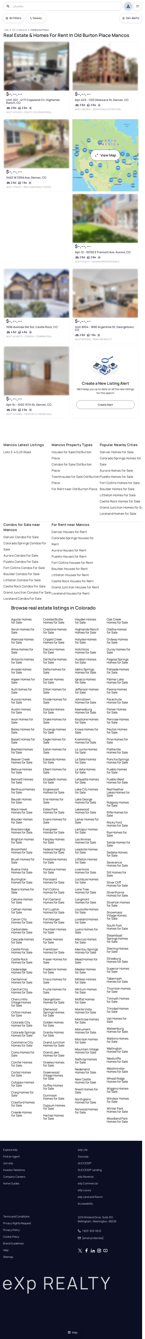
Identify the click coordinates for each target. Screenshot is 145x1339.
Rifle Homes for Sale (117, 814)
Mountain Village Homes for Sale (87, 1050)
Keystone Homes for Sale (86, 720)
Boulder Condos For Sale (21, 574)
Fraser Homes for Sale (55, 960)
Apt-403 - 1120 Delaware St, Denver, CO (101, 100)
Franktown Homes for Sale (53, 950)
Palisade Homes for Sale (118, 670)
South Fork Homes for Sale (117, 927)
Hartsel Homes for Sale (53, 1117)
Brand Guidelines (13, 1243)
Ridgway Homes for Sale (118, 804)
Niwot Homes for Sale (86, 1090)
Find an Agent (11, 1156)
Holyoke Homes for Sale (85, 641)
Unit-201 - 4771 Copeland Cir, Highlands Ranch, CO (33, 101)
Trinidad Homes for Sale (118, 1010)
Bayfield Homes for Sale (22, 750)
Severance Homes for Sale (117, 864)
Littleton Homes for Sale (118, 495)
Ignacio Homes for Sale (85, 680)
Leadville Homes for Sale (86, 850)
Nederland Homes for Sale (85, 1070)
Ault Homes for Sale (21, 690)
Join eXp (8, 1163)
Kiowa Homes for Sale (86, 730)
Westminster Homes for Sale (117, 1070)
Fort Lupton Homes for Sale (53, 910)
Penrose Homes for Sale (118, 720)
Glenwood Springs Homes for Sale (53, 1012)
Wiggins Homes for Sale (117, 1090)
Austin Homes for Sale (21, 710)
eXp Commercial (88, 1183)
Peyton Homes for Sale (117, 730)
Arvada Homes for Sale (21, 670)
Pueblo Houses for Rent (69, 556)
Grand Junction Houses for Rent (75, 587)
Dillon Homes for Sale (54, 690)
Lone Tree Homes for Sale (85, 890)
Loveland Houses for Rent (71, 593)
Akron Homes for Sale (22, 631)
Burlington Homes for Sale (21, 880)
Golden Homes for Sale (53, 1024)
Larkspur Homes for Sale (86, 830)
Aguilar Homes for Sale (21, 621)
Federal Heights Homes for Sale (54, 850)
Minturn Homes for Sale (86, 990)
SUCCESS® (84, 1163)
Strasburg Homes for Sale (117, 960)
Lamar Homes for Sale (87, 820)
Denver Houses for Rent (69, 532)
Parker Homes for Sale (116, 710)
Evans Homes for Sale (55, 820)
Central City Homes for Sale (21, 990)
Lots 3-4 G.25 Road (17, 452)
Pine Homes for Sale (117, 740)
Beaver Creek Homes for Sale (21, 760)
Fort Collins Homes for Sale (120, 483)
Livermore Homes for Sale (85, 870)
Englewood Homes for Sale (53, 790)
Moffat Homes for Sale (85, 1000)
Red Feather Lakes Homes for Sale (118, 792)
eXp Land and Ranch (90, 1197)
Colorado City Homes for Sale (21, 1024)
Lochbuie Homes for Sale (86, 880)
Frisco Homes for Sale (55, 980)
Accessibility (85, 1203)
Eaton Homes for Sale (54, 750)
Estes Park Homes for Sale (53, 810)
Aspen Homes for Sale (23, 680)
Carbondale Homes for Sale (21, 930)
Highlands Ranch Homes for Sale (87, 631)
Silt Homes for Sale (116, 874)
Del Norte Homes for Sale (55, 661)
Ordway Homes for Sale (117, 641)
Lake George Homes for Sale (85, 800)
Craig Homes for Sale (22, 1094)
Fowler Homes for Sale (53, 940)
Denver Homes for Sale (116, 452)
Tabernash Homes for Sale (117, 980)
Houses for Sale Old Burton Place (71, 455)
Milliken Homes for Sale (85, 980)
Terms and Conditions (16, 1216)
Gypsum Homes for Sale (54, 1107)
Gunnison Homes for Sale (53, 1097)
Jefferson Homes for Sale (87, 690)
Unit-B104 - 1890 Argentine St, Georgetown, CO (104, 328)
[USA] (6, 30)
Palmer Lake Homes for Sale (117, 680)
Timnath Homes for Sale (118, 1000)
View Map (105, 155)
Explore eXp (10, 1149)
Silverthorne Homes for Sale (117, 894)
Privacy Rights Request (17, 1223)
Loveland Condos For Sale (22, 598)
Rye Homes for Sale (117, 834)
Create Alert (105, 404)
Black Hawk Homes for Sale (21, 810)
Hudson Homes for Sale (85, 661)
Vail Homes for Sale (117, 1020)
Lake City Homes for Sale (86, 790)
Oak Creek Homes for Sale (117, 621)
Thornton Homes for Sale (119, 990)
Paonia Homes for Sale (117, 690)
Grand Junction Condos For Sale (27, 592)
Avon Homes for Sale (22, 720)
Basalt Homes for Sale (23, 740)
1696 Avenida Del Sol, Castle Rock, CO (32, 327)
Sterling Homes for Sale (117, 950)
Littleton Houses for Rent (70, 575)
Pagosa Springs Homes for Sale (117, 661)
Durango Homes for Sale (54, 730)
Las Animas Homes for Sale (85, 840)
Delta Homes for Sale (54, 670)
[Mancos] (23, 30)
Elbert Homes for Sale (54, 770)
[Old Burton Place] (39, 30)
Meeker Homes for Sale (85, 970)
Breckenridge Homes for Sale (21, 830)
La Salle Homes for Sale (85, 760)
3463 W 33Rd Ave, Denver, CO (26, 178)
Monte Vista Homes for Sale (85, 1010)
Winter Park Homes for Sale (117, 1110)
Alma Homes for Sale (22, 651)
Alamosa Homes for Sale (22, 641)
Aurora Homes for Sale (116, 470)
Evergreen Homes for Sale (53, 830)
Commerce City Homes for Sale (22, 1044)
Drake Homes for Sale (54, 720)
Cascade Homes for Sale (22, 940)
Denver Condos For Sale (21, 537)
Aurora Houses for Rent (69, 550)
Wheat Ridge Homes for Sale (117, 1080)
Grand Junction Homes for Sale (54, 1044)
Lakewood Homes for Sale (85, 810)
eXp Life (82, 1149)
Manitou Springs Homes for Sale (86, 950)
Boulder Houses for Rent (70, 569)
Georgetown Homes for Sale (53, 1000)
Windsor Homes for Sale (118, 1100)
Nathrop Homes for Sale (86, 1060)
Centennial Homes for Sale (21, 980)
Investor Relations (14, 1170)
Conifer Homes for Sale (21, 1064)
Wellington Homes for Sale (117, 1050)
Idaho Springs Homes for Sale (85, 670)
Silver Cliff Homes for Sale (117, 884)
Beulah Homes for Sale (21, 800)
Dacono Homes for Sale (54, 651)
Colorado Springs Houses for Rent (73, 541)
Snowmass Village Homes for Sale (117, 915)
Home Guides (11, 1183)
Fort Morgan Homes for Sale (53, 920)
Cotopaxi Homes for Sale (22, 1084)
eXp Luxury (84, 1190)
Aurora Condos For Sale (20, 555)
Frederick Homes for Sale (55, 970)
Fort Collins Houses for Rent (72, 562)
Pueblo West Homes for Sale (117, 780)
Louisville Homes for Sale (86, 910)
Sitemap (8, 1257)
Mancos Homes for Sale (85, 940)
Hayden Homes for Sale (85, 621)
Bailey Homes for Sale (23, 730)
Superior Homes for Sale (118, 970)
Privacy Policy (11, 1230)
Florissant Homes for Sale (53, 880)
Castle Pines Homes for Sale (21, 950)
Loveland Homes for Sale (118, 513)
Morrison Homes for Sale (86, 1040)
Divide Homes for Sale (55, 700)
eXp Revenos (86, 1176)
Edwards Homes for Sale (54, 760)
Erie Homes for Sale (53, 800)
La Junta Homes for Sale (86, 750)
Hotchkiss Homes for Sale (85, 651)
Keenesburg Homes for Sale (85, 710)
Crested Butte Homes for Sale (53, 621)
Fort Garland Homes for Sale (53, 900)
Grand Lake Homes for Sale (53, 1054)
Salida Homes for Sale (118, 844)
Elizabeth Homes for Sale (55, 780)
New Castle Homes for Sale (85, 1080)
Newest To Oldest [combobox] (38, 18)
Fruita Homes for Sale (54, 990)
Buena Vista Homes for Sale (21, 870)
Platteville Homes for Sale (117, 750)
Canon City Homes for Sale (21, 920)
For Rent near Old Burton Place (74, 489)
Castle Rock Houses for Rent (73, 581)
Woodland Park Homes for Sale (117, 1120)
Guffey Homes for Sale (53, 1087)
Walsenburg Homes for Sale (117, 1030)
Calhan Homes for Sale (21, 910)
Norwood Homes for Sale (86, 1110)
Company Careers (14, 1176)
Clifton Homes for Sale (21, 1014)
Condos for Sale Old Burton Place (72, 467)
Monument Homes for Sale (85, 1030)
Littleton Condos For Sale (22, 580)
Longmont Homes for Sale (85, 900)
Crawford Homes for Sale (23, 1104)
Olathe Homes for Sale (117, 631)
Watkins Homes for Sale (117, 1040)
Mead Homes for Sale (86, 960)
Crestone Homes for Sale (55, 631)
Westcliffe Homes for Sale (117, 1060)
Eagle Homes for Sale (54, 740)
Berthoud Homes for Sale (23, 790)
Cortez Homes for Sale (21, 1074)
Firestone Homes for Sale (55, 860)
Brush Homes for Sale (23, 860)
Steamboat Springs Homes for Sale (117, 938)
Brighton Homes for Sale (22, 840)
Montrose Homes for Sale (87, 1020)
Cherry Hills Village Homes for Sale (21, 1002)
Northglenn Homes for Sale (85, 1100)
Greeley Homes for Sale (53, 1064)
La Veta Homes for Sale (85, 770)
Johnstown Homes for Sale (85, 700)
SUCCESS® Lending (90, 1170)
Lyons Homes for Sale (86, 930)
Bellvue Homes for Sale (21, 770)
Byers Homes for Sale (22, 890)
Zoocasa (83, 1156)
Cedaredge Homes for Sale (21, 970)
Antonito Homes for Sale (22, 661)
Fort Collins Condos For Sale (24, 568)
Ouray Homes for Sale (118, 651)
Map (73, 1332)
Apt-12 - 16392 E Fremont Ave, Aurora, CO (102, 252)
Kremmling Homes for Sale (85, 740)
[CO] (13, 30)
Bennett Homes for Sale (22, 780)
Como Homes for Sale (22, 1054)
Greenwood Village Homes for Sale (53, 1075)
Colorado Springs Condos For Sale (24, 546)
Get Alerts (130, 18)
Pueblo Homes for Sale (116, 477)
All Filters (13, 18)
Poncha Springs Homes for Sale (118, 760)
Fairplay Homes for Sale (54, 840)
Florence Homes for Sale (54, 870)
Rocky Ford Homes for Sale (117, 824)
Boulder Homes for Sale (117, 489)
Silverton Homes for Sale (118, 904)
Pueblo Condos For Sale (20, 562)
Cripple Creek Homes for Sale (53, 641)
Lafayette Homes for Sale (87, 780)
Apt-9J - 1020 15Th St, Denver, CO (28, 405)
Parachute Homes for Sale (117, 700)
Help (5, 1250)
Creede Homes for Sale (21, 1113)
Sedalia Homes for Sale (117, 854)
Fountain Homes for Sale (54, 930)
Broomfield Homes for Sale (21, 850)
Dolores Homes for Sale (53, 710)
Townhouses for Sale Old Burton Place (75, 480)
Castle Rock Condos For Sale (24, 586)
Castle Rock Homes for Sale (120, 501)
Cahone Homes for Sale (22, 900)
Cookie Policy (11, 1236)
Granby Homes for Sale (53, 1034)
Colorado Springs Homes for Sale (23, 1034)
